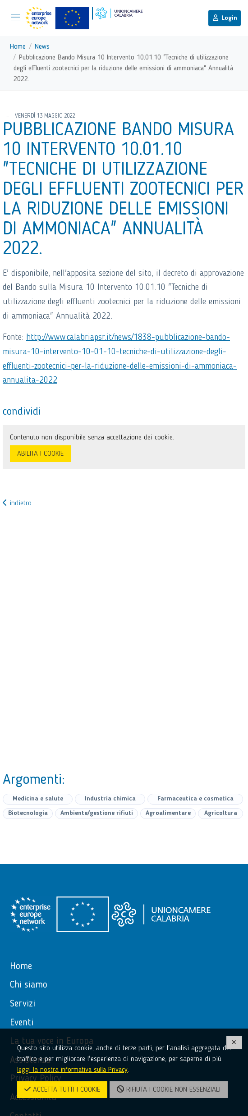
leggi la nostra (72, 1070)
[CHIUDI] (234, 1042)
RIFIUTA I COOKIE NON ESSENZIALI (168, 1089)
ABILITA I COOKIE (40, 453)
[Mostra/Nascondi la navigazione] (15, 17)
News (42, 46)
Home (18, 46)
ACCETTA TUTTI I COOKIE (62, 1089)
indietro (17, 503)
